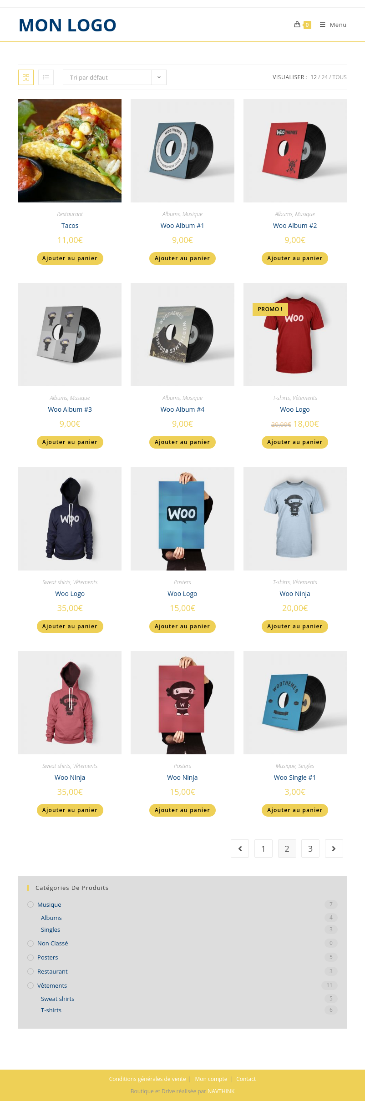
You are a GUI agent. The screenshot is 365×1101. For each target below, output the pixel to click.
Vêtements (305, 398)
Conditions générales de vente (147, 1079)
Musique (192, 214)
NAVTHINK (221, 1091)
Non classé (52, 943)
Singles (306, 766)
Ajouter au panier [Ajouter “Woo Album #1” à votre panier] (182, 258)
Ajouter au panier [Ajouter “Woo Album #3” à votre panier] (70, 442)
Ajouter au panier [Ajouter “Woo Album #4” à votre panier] (182, 442)
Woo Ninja (294, 593)
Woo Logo (295, 409)
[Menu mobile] (330, 24)
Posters (182, 582)
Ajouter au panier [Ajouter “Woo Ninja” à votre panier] (295, 626)
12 (313, 77)
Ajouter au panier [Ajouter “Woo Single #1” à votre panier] (295, 810)
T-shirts (281, 398)
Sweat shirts (56, 582)
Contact (246, 1079)
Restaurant (70, 214)
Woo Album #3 (70, 409)
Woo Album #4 (183, 409)
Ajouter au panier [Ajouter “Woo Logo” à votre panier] (295, 442)
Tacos (69, 225)
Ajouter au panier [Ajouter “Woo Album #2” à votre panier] (295, 258)
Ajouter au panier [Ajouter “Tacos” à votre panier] (70, 258)
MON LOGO (67, 24)
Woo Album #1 (183, 225)
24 (324, 77)
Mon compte (211, 1079)
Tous (340, 77)
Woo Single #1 (295, 777)
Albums (171, 214)
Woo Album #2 (295, 225)
